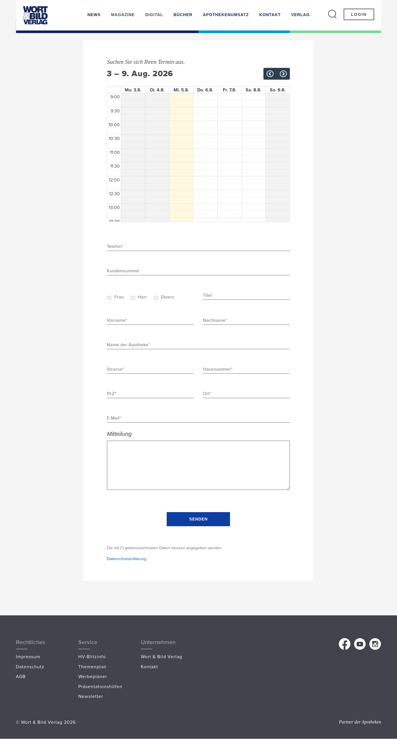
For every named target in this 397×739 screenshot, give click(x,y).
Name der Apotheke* (128, 344)
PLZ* (111, 393)
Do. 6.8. (205, 90)
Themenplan (92, 666)
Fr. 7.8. (229, 90)
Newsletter (90, 696)
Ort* (207, 393)
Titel (207, 295)
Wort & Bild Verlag (161, 656)
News (93, 14)
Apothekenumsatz (226, 14)
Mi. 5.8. (181, 90)
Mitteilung (119, 434)
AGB (21, 676)
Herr (142, 297)
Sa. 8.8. (253, 90)
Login (358, 14)
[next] (283, 74)
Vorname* (117, 320)
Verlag (300, 14)
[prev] (270, 74)
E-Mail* (114, 418)
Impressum (28, 656)
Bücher (183, 14)
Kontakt (270, 14)
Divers (167, 297)
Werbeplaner (92, 676)
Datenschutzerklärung (126, 559)
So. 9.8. (278, 90)
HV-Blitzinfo (92, 656)
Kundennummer (123, 270)
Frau (119, 297)
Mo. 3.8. (133, 90)
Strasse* (115, 369)
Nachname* (215, 320)
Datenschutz (30, 666)
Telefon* (115, 246)
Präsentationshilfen (100, 686)
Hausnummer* (218, 369)
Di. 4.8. (157, 90)
